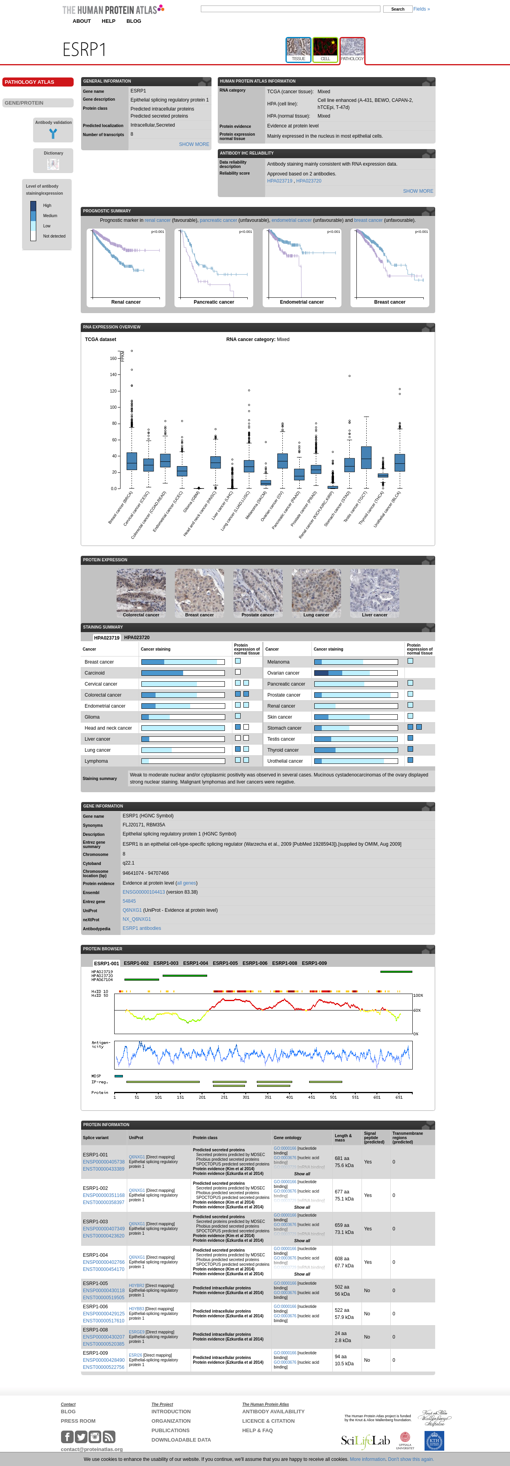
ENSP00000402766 (104, 1262)
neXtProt (91, 920)
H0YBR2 (137, 1285)
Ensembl (91, 893)
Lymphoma (96, 761)
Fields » (422, 9)
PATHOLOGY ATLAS (29, 82)
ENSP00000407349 (104, 1229)
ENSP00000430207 (104, 1337)
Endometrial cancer (105, 706)
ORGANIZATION (171, 1421)
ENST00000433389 (103, 1169)
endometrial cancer (292, 220)
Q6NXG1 (132, 910)
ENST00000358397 (103, 1202)
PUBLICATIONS (171, 1430)
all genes (186, 883)
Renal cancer (281, 706)
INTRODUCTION (171, 1411)
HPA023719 (280, 181)
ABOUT (82, 21)
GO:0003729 (285, 1167)
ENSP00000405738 (104, 1162)
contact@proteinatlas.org (92, 1449)
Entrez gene (94, 902)
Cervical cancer (101, 684)
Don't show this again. (411, 1459)
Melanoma (278, 662)
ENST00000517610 (103, 1321)
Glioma (92, 717)
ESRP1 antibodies (142, 928)
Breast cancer (99, 662)
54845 (129, 901)
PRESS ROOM (78, 1421)
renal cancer (158, 220)
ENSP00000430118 (104, 1290)
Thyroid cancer (283, 750)
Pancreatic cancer (286, 684)
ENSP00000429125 (104, 1314)
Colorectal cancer (103, 695)
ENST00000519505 (103, 1297)
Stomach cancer (284, 728)
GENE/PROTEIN (24, 103)
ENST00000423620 (103, 1236)
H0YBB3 (136, 1309)
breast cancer (368, 220)
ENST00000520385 (103, 1344)
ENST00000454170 (103, 1269)
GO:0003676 (285, 1158)
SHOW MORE (194, 144)
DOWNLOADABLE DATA (181, 1440)
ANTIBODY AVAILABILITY (273, 1411)
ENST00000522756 (103, 1367)
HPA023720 (308, 181)
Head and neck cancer (108, 728)
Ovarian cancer (283, 673)
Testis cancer (281, 739)
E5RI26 (135, 1355)
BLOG (133, 21)
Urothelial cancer (285, 761)
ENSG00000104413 (144, 892)
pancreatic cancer (218, 220)
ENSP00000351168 (104, 1195)
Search (397, 9)
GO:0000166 (285, 1148)
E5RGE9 (137, 1332)
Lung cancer (98, 750)
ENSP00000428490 (104, 1360)
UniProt (90, 911)
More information (368, 1459)
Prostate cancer (283, 695)
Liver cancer (97, 739)
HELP (109, 21)
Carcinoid (95, 673)
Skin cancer (279, 717)
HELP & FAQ (257, 1430)
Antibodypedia (96, 929)
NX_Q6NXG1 (137, 919)
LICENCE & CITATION (268, 1421)
